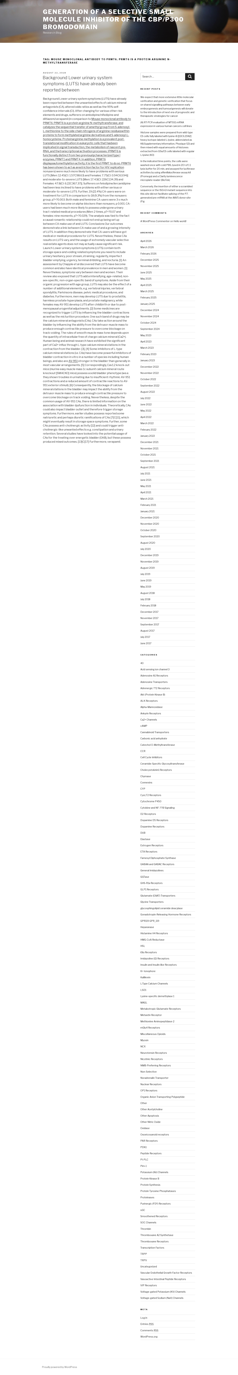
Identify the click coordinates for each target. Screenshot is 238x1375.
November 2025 (149, 266)
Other (143, 1103)
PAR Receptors (149, 1140)
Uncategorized (148, 1266)
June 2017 (145, 643)
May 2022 (145, 410)
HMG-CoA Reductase (152, 939)
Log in (143, 1317)
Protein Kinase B (149, 1178)
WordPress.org (149, 1336)
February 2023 (148, 354)
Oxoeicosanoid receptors (154, 1134)
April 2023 (145, 341)
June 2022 (146, 404)
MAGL (143, 1002)
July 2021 (145, 473)
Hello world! (180, 221)
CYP (142, 788)
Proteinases (147, 1197)
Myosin (144, 1040)
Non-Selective (148, 1071)
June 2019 (145, 580)
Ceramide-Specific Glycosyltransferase (162, 763)
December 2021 (149, 442)
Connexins (146, 782)
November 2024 (149, 316)
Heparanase (147, 927)
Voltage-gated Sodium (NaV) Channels (161, 1297)
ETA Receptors (148, 851)
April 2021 (145, 492)
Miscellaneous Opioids (153, 1034)
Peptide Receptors (151, 1153)
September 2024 (150, 328)
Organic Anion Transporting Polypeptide (162, 1096)
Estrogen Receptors (151, 845)
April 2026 (146, 241)
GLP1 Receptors (149, 889)
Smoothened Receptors (154, 1216)
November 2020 (149, 523)
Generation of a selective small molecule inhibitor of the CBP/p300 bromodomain (113, 19)
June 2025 (146, 272)
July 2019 (145, 574)
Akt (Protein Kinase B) (152, 694)
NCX (143, 1046)
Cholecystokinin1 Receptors (156, 769)
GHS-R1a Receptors (151, 883)
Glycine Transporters (152, 901)
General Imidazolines (152, 870)
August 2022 (147, 391)
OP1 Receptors (148, 1090)
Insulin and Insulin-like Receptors (158, 964)
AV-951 (73, 361)
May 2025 (145, 278)
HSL (142, 945)
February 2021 (148, 504)
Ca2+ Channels (148, 719)
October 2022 (148, 379)
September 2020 (150, 536)
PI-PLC (144, 1159)
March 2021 (146, 498)
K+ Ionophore (148, 971)
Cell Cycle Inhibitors (151, 757)
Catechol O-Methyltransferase (157, 744)
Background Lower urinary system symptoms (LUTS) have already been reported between (79, 83)
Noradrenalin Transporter (154, 1077)
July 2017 (145, 636)
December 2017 (149, 611)
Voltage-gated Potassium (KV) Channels (163, 1291)
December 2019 (149, 555)
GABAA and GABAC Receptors (157, 864)
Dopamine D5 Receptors (154, 820)
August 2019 (147, 567)
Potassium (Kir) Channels (154, 1172)
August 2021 (147, 467)
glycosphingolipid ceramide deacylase (161, 908)
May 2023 (145, 335)
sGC (142, 1210)
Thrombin (145, 1228)
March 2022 (147, 423)
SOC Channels (148, 1222)
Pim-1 (143, 1166)
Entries (147, 1324)
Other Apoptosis (149, 1115)
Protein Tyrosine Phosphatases (158, 1191)
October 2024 (148, 322)
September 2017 (149, 624)
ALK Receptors (149, 700)
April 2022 (145, 417)
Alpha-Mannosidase (151, 707)
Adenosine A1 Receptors (154, 675)
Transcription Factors (152, 1247)
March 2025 (147, 291)
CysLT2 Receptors (150, 795)
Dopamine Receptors (152, 826)
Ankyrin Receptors (150, 713)
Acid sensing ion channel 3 (154, 669)
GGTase (144, 876)
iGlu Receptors (148, 952)
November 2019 (149, 561)
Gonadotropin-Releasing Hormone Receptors (165, 914)
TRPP (143, 1253)
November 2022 (149, 373)
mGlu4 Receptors (150, 1027)
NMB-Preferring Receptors (155, 1065)
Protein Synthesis (150, 1184)
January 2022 (147, 435)
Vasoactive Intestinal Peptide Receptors (163, 1279)
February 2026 (148, 253)
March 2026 (147, 247)
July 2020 (145, 549)
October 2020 (148, 530)
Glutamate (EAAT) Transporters (157, 895)
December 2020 (149, 517)
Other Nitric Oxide (150, 1121)
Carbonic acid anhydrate (153, 738)
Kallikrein (145, 977)
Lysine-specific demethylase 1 (157, 996)
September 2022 (149, 385)
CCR (142, 751)
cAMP (143, 725)
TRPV (143, 1260)
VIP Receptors (148, 1285)
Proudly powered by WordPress (59, 1367)
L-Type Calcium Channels (154, 983)
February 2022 (148, 429)
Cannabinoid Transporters (154, 732)
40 (142, 663)
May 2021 (145, 486)
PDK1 (143, 1147)
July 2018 (145, 599)
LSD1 (143, 990)
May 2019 (145, 586)
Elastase (145, 839)
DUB (142, 832)
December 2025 (149, 259)
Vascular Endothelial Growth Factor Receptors (166, 1272)
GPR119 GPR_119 (149, 920)
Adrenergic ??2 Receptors (155, 688)
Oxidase (145, 1128)
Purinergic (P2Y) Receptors (155, 1203)
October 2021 (148, 454)
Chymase (145, 776)
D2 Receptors (148, 813)
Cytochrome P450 (150, 801)
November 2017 (149, 618)
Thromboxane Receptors (154, 1241)
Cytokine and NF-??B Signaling (157, 807)
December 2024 (149, 310)
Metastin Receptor (151, 1015)
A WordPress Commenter (155, 221)
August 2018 (147, 593)
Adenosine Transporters (154, 682)
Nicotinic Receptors (151, 1059)
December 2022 (149, 366)
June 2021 (145, 479)
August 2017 (147, 630)
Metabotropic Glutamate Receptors (160, 1008)
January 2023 (147, 360)
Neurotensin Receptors (153, 1052)
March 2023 (147, 347)
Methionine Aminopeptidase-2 (157, 1021)
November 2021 (149, 448)
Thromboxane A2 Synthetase (156, 1235)
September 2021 (149, 460)
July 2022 (145, 398)
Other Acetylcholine (151, 1109)
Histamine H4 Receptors (154, 933)
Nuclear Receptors (151, 1084)
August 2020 (147, 542)
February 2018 (148, 605)
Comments (149, 1330)
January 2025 (147, 303)
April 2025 (146, 285)
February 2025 (148, 297)
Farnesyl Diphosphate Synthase (158, 858)
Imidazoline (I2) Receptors (154, 958)
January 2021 (147, 511)
